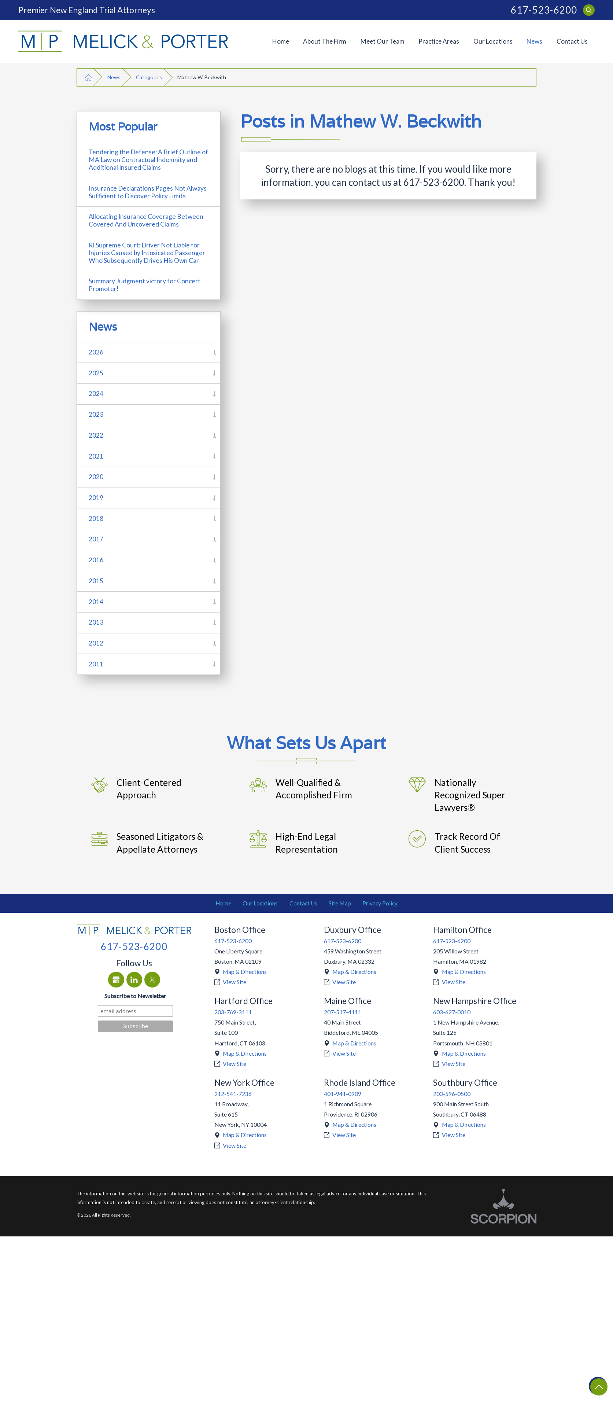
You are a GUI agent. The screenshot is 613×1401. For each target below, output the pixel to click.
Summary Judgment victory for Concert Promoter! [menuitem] (144, 285)
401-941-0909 (342, 1094)
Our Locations (493, 41)
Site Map (340, 903)
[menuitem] (280, 41)
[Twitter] (152, 980)
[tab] (215, 353)
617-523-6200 (544, 10)
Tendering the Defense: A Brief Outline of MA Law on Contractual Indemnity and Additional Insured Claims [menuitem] (148, 159)
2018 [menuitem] (96, 518)
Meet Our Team (383, 41)
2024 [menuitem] (96, 393)
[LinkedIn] (134, 980)
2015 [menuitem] (96, 581)
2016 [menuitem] (96, 560)
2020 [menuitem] (96, 477)
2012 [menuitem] (96, 643)
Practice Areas (438, 41)
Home (280, 41)
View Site (234, 982)
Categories (149, 77)
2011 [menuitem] (96, 664)
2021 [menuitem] (96, 456)
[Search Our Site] (588, 10)
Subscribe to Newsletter (135, 995)
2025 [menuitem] (96, 373)
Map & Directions (245, 971)
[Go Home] (88, 77)
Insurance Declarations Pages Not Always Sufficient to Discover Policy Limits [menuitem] (148, 192)
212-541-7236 (233, 1094)
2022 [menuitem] (96, 435)
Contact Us (572, 41)
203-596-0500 (451, 1094)
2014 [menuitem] (96, 602)
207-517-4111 (342, 1012)
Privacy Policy (380, 903)
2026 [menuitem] (96, 352)
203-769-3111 (233, 1012)
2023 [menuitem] (96, 414)
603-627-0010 (451, 1012)
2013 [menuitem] (96, 622)
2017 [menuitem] (96, 539)
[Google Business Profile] (116, 980)
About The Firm (324, 41)
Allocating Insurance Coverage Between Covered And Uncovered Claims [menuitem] (146, 220)
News (534, 41)
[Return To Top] (598, 1386)
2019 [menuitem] (96, 497)
